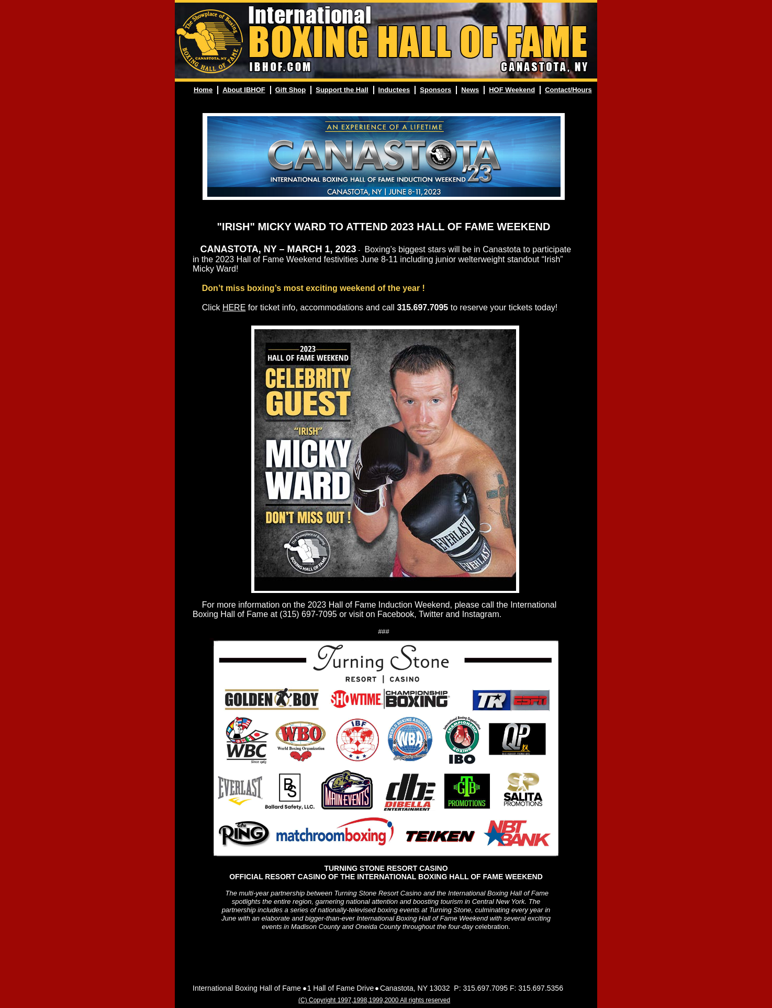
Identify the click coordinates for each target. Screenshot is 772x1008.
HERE (233, 307)
